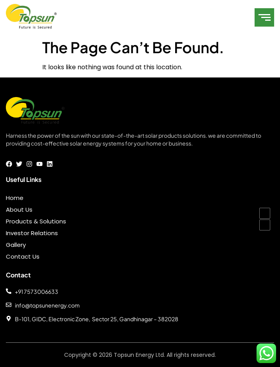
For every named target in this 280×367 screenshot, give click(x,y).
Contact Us (22, 256)
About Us (19, 209)
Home (14, 198)
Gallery (16, 245)
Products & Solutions (36, 221)
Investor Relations (32, 233)
